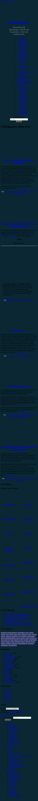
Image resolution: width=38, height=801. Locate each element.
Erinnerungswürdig (23, 58)
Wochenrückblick (10, 682)
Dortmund (34, 634)
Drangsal (3, 636)
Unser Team (23, 87)
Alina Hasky (23, 88)
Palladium (27, 642)
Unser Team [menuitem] (13, 770)
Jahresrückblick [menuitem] (14, 738)
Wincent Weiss (4, 645)
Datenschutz (9, 690)
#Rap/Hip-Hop (23, 76)
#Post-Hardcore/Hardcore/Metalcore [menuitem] (21, 756)
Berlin (27, 633)
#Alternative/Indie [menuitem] (15, 752)
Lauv (12, 640)
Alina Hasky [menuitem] (13, 772)
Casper (15, 634)
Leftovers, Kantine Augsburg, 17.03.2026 (18, 623)
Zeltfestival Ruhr (12, 645)
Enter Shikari (14, 636)
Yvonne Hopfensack (23, 114)
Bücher (7, 655)
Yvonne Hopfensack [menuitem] (15, 796)
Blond (7, 634)
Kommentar (23, 54)
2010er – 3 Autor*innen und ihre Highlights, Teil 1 (19, 225)
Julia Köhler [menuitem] (13, 785)
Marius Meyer (23, 108)
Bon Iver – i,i (19, 330)
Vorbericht (23, 41)
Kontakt (7, 699)
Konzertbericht (23, 43)
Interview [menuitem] (12, 734)
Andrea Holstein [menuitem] (14, 774)
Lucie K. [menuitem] (12, 787)
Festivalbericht (23, 45)
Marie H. (23, 107)
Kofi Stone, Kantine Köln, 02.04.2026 (17, 618)
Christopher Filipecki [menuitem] (16, 778)
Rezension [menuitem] (12, 725)
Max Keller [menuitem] (12, 792)
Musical (3, 642)
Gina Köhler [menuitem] (13, 781)
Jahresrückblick (23, 52)
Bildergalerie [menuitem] (13, 745)
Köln (9, 640)
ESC (19, 636)
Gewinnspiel (23, 50)
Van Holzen (14, 643)
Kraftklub (5, 640)
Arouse (21, 712)
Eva (6, 478)
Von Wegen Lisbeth (22, 643)
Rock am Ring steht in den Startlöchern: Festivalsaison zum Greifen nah (18, 615)
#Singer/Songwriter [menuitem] (15, 761)
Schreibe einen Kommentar (20, 416)
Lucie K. (23, 105)
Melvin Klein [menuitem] (13, 794)
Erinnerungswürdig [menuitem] (15, 743)
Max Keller (23, 110)
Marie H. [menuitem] (12, 788)
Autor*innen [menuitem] (9, 769)
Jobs (6, 695)
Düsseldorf (8, 636)
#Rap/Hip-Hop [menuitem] (14, 759)
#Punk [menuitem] (11, 758)
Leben (7, 669)
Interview (23, 49)
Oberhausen (17, 642)
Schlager (33, 642)
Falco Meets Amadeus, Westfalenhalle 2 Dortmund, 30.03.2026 (18, 620)
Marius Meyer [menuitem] (13, 790)
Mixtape (7, 671)
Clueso (19, 634)
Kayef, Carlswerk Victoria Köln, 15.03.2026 (19, 625)
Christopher (11, 236)
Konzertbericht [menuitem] (14, 729)
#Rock (23, 63)
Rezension (23, 40)
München (7, 642)
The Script (3, 643)
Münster (12, 642)
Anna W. (23, 92)
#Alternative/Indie (23, 67)
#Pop (23, 65)
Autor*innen (21, 85)
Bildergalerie (23, 59)
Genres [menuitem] (7, 747)
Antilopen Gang (21, 633)
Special (23, 56)
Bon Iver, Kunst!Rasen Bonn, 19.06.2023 (19, 161)
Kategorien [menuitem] (8, 723)
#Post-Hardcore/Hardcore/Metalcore (26, 71)
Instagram (32, 638)
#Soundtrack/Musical (23, 81)
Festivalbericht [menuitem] (14, 730)
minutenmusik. (19, 22)
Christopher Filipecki (23, 95)
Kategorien (21, 38)
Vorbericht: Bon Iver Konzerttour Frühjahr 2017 (19, 448)
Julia (32, 234)
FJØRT (18, 638)
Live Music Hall (33, 640)
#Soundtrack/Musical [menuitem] (16, 765)
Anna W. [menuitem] (12, 776)
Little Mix (25, 640)
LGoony (21, 640)
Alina (2, 236)
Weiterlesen (22, 188)
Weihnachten (31, 643)
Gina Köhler (23, 99)
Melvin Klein (23, 112)
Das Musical (24, 634)
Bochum (11, 634)
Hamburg (22, 638)
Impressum (8, 693)
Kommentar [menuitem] (13, 740)
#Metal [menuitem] (11, 754)
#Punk (23, 74)
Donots (29, 634)
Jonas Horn (23, 101)
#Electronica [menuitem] (13, 763)
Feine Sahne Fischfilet (10, 638)
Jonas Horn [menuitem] (12, 783)
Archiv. (3, 708)
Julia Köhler (23, 103)
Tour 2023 (8, 643)
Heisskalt (27, 638)
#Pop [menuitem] (10, 750)
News (2, 382)
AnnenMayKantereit (12, 633)
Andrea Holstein (23, 90)
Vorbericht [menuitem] (12, 727)
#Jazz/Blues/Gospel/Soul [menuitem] (17, 767)
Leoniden (16, 640)
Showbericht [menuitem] (13, 732)
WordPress (12, 712)
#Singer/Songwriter (23, 78)
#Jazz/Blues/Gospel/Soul (24, 83)
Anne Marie (4, 633)
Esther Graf (24, 636)
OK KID (23, 642)
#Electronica (23, 79)
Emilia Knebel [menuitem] (13, 779)
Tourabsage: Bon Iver (19, 386)
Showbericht (23, 47)
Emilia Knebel (23, 97)
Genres (21, 61)
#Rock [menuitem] (11, 749)
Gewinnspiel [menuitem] (13, 736)
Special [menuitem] (11, 741)
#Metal (23, 69)
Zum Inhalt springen (7, 2)
